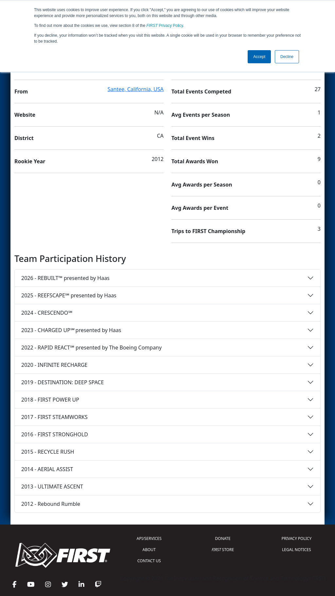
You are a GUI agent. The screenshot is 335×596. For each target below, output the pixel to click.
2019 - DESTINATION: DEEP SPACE (62, 382)
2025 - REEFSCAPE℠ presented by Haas (68, 295)
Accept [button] (259, 56)
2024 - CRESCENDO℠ (46, 312)
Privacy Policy (165, 25)
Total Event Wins (192, 138)
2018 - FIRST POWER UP (50, 399)
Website (24, 114)
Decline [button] (286, 56)
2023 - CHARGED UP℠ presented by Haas (71, 330)
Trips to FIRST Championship (208, 231)
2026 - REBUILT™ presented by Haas (65, 278)
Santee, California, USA (136, 89)
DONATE (222, 538)
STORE (223, 549)
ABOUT (149, 549)
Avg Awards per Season (201, 184)
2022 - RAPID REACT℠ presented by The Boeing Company (91, 347)
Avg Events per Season (200, 114)
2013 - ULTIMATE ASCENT (52, 486)
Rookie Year (29, 161)
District (24, 138)
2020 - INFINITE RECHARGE (54, 364)
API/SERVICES (149, 538)
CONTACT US (149, 561)
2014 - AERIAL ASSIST (47, 469)
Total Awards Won (194, 161)
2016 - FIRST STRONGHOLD (54, 434)
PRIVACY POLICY (296, 538)
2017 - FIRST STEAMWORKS (54, 417)
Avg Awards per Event (199, 207)
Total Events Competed (201, 91)
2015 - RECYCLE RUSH (47, 451)
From (21, 91)
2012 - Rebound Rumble (50, 503)
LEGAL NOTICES (296, 549)
